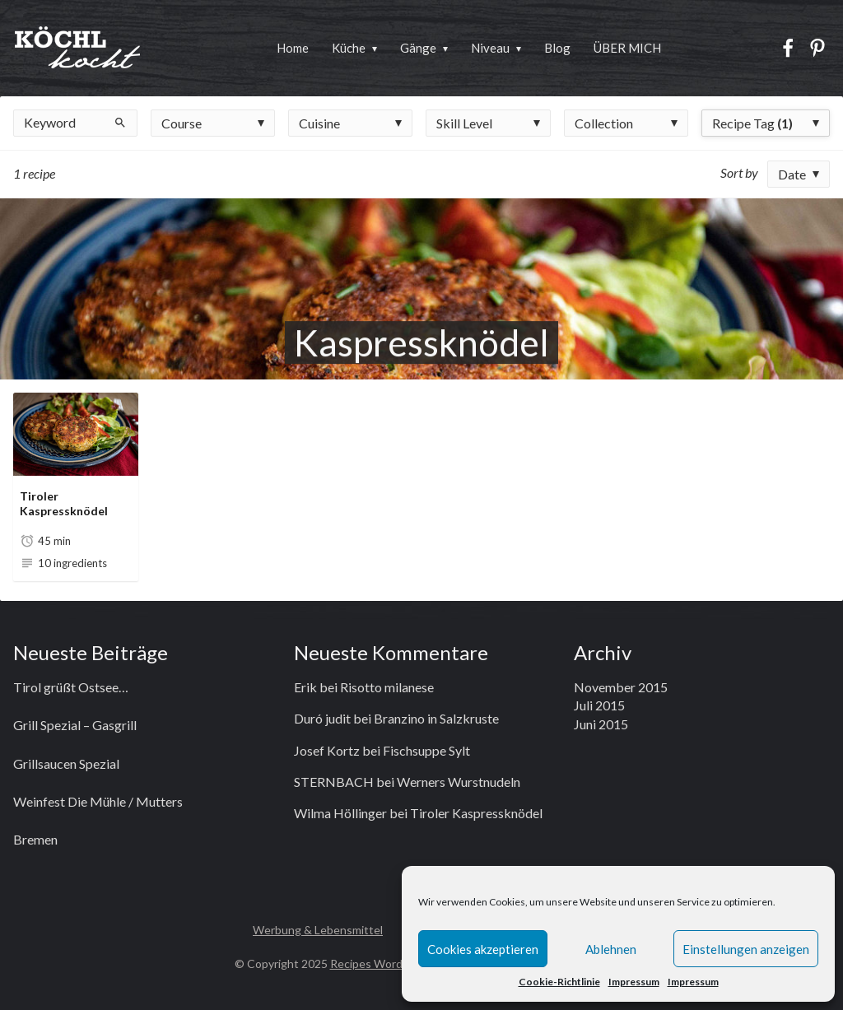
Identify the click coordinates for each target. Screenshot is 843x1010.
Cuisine (319, 123)
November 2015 (621, 687)
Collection (604, 123)
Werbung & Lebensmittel (318, 930)
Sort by (739, 172)
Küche (349, 47)
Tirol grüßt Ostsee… (70, 687)
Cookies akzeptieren (482, 949)
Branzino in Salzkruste (436, 718)
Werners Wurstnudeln (458, 781)
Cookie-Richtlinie (559, 981)
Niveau (490, 47)
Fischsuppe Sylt (426, 750)
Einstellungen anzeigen (745, 949)
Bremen (35, 839)
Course (181, 123)
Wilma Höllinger (340, 813)
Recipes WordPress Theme (401, 963)
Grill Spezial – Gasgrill (75, 725)
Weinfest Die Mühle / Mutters (98, 801)
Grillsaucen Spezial (66, 763)
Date (792, 174)
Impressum (633, 981)
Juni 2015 (601, 724)
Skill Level (464, 123)
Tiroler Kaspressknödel (64, 503)
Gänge (418, 47)
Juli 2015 (599, 705)
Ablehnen (610, 949)
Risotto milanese (387, 687)
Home (293, 47)
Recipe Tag (752, 123)
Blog (557, 47)
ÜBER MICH (627, 47)
